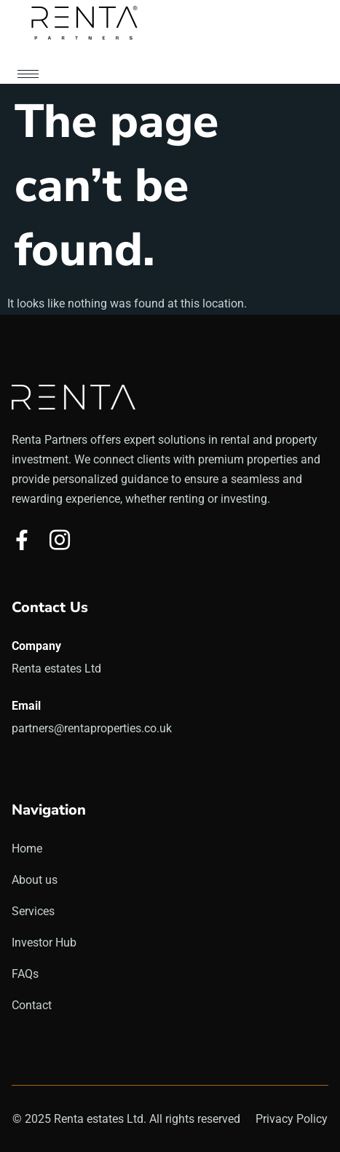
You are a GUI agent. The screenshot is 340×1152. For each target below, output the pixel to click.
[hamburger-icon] (28, 74)
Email (26, 706)
